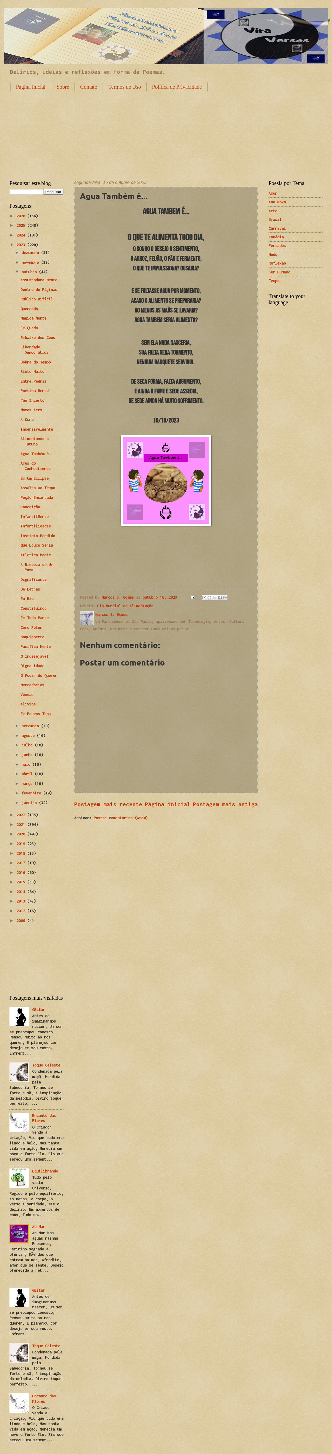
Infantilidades (36, 526)
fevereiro (32, 793)
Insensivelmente (37, 429)
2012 (21, 910)
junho (28, 754)
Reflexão (277, 263)
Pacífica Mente (36, 646)
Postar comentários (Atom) (121, 817)
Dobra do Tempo (36, 362)
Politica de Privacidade (177, 87)
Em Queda (29, 327)
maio (27, 764)
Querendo (29, 308)
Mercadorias (32, 685)
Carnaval (277, 228)
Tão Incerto (32, 400)
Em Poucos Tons (36, 713)
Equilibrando (45, 1171)
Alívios (28, 704)
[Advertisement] (166, 131)
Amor (273, 193)
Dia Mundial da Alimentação (125, 605)
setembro (31, 725)
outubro (30, 271)
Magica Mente (33, 318)
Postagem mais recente (108, 804)
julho (28, 745)
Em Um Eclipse (35, 478)
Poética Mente (35, 390)
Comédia (276, 237)
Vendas (27, 694)
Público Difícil (37, 299)
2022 (21, 814)
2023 (21, 244)
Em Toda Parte (35, 617)
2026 (21, 216)
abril (28, 773)
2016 (21, 872)
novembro (31, 262)
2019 (21, 843)
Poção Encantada (37, 497)
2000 (21, 920)
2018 (21, 853)
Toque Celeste (46, 1065)
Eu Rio (27, 598)
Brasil (275, 219)
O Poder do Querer (39, 675)
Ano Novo (277, 202)
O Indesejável (35, 656)
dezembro (31, 252)
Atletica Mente (36, 555)
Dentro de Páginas (39, 289)
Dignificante (33, 579)
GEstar (38, 1009)
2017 (21, 862)
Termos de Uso (124, 87)
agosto (29, 735)
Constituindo (33, 608)
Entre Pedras (33, 381)
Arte (273, 210)
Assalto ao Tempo (38, 487)
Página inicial (30, 87)
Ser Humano (279, 272)
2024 (21, 235)
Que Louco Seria (37, 545)
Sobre (62, 87)
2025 (21, 225)
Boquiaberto (32, 637)
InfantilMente (35, 516)
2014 (21, 891)
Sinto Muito (32, 371)
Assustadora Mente (39, 279)
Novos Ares (31, 409)
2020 (21, 834)
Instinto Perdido (38, 535)
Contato (88, 87)
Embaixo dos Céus (38, 337)
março (28, 783)
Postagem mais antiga (225, 804)
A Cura (27, 419)
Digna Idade (32, 665)
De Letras (30, 589)
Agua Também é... (38, 453)
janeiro (30, 802)
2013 (21, 901)
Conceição (30, 507)
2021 (21, 824)
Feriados (277, 245)
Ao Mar (38, 1226)
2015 (21, 882)
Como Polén (31, 627)
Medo (273, 254)
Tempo (274, 280)
